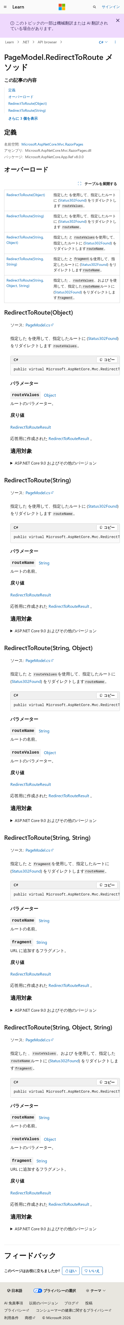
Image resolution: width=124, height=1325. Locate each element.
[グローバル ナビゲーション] (5, 7)
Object (50, 395)
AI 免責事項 (13, 1302)
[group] (65, 369)
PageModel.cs (38, 325)
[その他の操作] (115, 42)
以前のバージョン (43, 1302)
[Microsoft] (62, 7)
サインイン (111, 6)
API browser (47, 41)
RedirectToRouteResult (30, 427)
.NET (25, 41)
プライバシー (15, 1310)
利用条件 (11, 1317)
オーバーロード (21, 96)
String (44, 562)
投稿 (88, 1302)
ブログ (69, 1302)
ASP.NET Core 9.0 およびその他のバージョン (56, 463)
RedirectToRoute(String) (27, 110)
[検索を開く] (94, 7)
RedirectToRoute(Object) (27, 103)
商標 (28, 1317)
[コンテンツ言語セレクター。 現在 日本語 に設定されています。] (14, 1291)
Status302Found (72, 200)
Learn (9, 41)
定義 (12, 89)
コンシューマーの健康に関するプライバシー (72, 1310)
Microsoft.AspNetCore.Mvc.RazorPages (52, 144)
